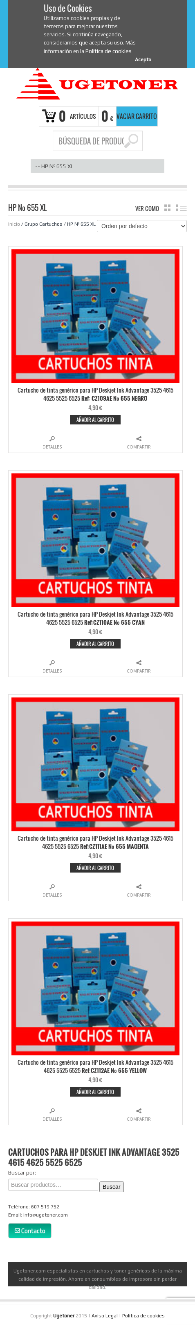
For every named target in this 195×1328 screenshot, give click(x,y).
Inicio (14, 224)
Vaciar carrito (137, 116)
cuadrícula (167, 207)
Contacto (29, 1230)
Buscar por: (22, 1172)
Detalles (52, 447)
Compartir (139, 447)
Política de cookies (108, 51)
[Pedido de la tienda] (142, 226)
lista (181, 207)
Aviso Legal (105, 1316)
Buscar (112, 1187)
